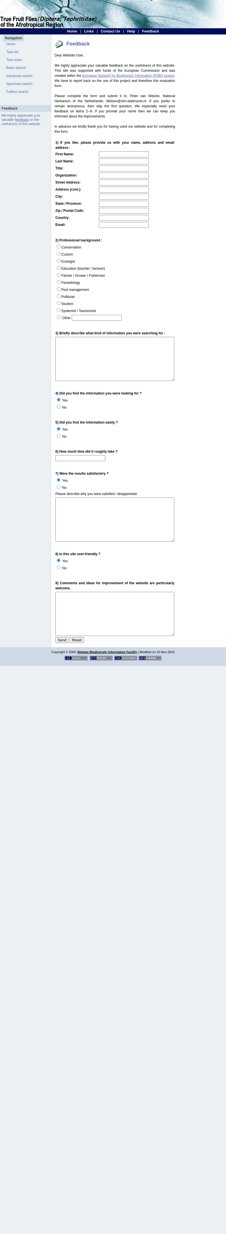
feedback (22, 120)
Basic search (16, 68)
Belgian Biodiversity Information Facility (107, 667)
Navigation (13, 38)
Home (72, 31)
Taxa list (12, 52)
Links (89, 31)
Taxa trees (14, 60)
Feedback (150, 31)
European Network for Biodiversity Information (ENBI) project (128, 76)
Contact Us (110, 31)
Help (131, 31)
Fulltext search (17, 92)
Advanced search (19, 76)
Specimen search (19, 84)
